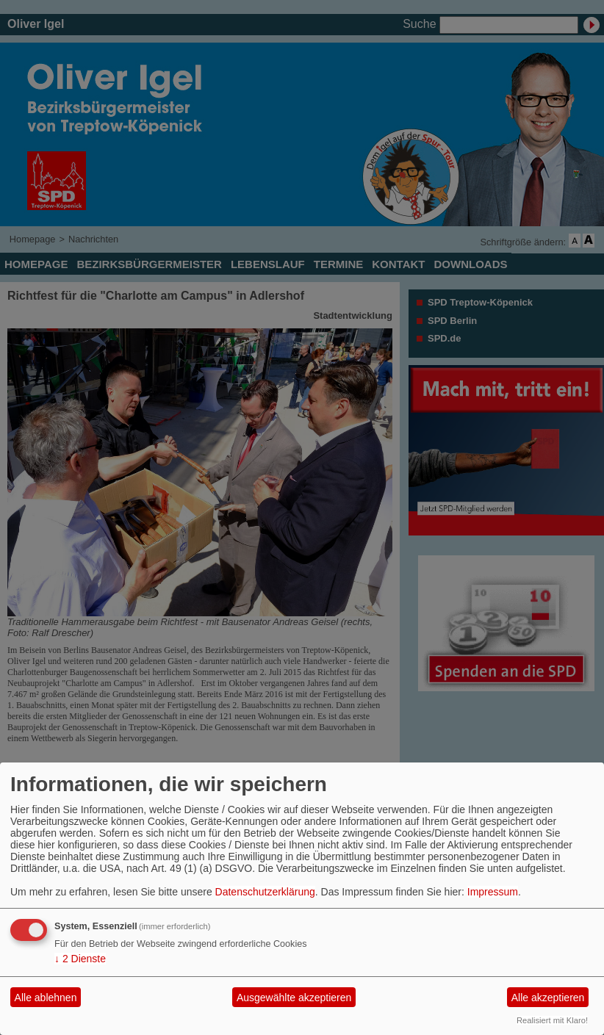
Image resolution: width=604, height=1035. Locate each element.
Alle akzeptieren (548, 997)
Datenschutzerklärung (265, 892)
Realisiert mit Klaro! (552, 1020)
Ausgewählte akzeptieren (294, 997)
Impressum (492, 892)
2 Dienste (80, 958)
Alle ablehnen (46, 997)
